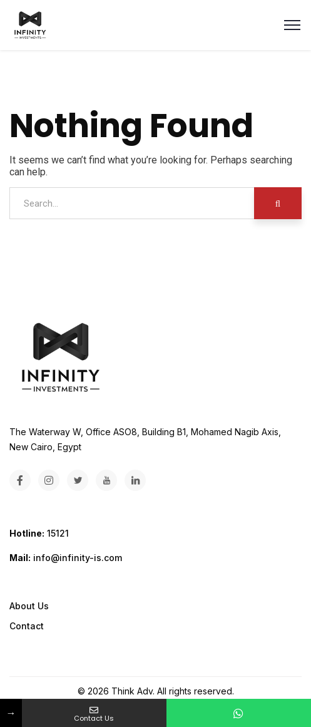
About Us (29, 606)
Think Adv (132, 691)
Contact (26, 626)
